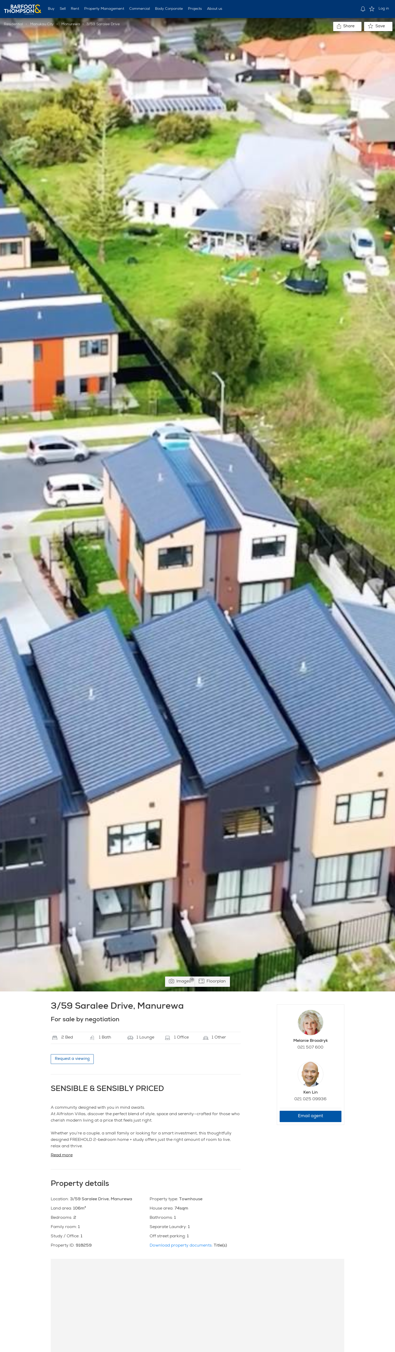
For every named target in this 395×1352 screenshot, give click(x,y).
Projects (195, 9)
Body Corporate (169, 9)
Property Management (104, 9)
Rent (75, 9)
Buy (51, 9)
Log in (384, 9)
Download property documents (181, 1246)
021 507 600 (310, 1048)
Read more (62, 1155)
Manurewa (70, 24)
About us (214, 9)
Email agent (310, 1116)
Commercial (139, 9)
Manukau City (42, 24)
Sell (63, 9)
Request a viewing (72, 1059)
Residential (13, 24)
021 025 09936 (310, 1099)
